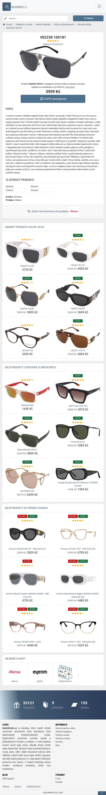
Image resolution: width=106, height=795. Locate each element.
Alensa (18, 200)
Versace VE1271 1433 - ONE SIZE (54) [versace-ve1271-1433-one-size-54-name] (78, 642)
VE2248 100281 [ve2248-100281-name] (27, 309)
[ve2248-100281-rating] (27, 282)
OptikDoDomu (33, 786)
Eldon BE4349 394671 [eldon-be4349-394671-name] (27, 449)
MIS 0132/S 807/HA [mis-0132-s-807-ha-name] (78, 406)
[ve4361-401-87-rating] (78, 239)
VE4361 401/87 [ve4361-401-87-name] (78, 265)
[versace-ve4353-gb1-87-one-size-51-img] (27, 534)
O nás (57, 779)
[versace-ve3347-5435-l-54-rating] (27, 613)
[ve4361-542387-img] (78, 295)
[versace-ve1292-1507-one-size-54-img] (78, 534)
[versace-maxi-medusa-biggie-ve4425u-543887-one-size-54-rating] (78, 565)
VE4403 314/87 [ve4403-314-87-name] (27, 266)
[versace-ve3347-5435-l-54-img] (27, 627)
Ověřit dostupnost (53, 99)
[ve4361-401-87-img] (78, 252)
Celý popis (70, 87)
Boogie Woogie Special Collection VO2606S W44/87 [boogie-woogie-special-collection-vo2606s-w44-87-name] (78, 484)
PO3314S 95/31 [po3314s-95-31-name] (78, 442)
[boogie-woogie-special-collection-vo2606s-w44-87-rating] (78, 466)
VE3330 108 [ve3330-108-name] (27, 350)
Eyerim (18, 786)
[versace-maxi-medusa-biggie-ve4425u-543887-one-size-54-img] (78, 579)
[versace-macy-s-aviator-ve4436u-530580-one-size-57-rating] (27, 565)
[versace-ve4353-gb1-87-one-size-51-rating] (27, 520)
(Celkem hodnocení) (53, 44)
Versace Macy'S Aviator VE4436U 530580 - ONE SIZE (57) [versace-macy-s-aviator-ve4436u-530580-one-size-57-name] (27, 595)
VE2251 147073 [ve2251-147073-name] (78, 350)
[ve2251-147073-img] (78, 337)
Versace (18, 197)
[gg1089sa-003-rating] (27, 466)
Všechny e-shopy (62, 738)
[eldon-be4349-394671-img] (27, 435)
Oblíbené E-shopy (15, 658)
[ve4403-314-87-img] (27, 252)
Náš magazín (8, 779)
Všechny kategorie (63, 732)
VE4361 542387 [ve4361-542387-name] (78, 308)
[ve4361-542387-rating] (78, 282)
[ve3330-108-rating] (27, 325)
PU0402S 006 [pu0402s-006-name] (27, 405)
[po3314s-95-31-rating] (78, 422)
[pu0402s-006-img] (27, 392)
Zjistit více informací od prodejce (53, 211)
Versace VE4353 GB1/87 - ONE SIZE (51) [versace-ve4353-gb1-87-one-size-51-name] (27, 549)
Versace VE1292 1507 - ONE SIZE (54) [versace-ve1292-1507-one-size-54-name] (78, 549)
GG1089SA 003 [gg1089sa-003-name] (27, 491)
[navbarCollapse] (99, 6)
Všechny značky (62, 735)
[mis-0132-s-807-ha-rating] (78, 380)
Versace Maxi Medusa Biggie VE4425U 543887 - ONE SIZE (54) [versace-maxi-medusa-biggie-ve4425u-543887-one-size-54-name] (78, 595)
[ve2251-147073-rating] (78, 325)
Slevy (57, 745)
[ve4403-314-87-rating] (27, 239)
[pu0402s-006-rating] (27, 380)
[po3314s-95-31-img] (78, 432)
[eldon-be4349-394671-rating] (27, 422)
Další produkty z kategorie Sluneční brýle (30, 367)
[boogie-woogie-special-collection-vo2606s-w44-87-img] (78, 474)
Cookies (58, 782)
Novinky (59, 742)
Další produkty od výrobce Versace (26, 508)
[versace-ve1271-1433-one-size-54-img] (78, 627)
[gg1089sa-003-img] (27, 478)
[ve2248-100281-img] (27, 295)
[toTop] (102, 793)
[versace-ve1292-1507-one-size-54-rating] (78, 520)
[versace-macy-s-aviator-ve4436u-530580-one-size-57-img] (27, 579)
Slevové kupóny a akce (65, 728)
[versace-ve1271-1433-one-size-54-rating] (78, 613)
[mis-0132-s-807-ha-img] (78, 393)
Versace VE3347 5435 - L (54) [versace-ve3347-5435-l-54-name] (27, 642)
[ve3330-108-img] (27, 337)
